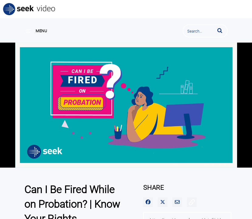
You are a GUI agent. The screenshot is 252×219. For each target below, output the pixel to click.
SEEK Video (29, 9)
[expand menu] (36, 30)
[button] (219, 30)
